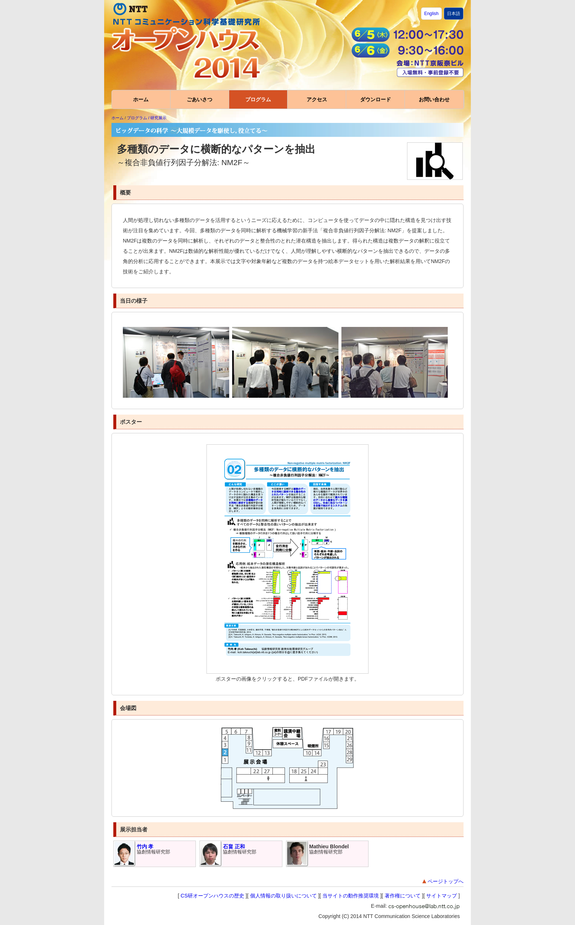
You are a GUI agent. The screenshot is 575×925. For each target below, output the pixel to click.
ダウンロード (375, 99)
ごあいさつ (199, 99)
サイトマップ (441, 896)
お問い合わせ (434, 99)
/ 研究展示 (157, 118)
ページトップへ (442, 881)
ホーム (141, 99)
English (431, 13)
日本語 (453, 13)
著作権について (403, 896)
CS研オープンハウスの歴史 (212, 896)
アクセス (317, 99)
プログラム (258, 99)
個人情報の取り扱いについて (283, 896)
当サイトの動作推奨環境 (350, 896)
